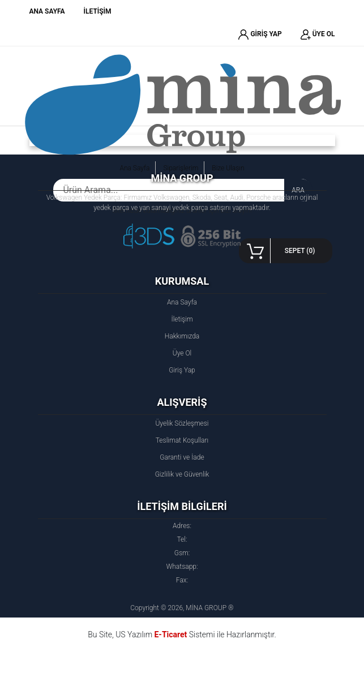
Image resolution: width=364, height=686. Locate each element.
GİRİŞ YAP (259, 34)
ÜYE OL (318, 34)
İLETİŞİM (98, 11)
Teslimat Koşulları (182, 440)
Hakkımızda (182, 336)
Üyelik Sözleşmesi (181, 423)
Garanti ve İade (182, 457)
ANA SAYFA (47, 11)
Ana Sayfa (182, 302)
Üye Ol (182, 353)
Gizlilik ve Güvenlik (182, 474)
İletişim (181, 319)
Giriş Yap (182, 370)
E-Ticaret (170, 634)
